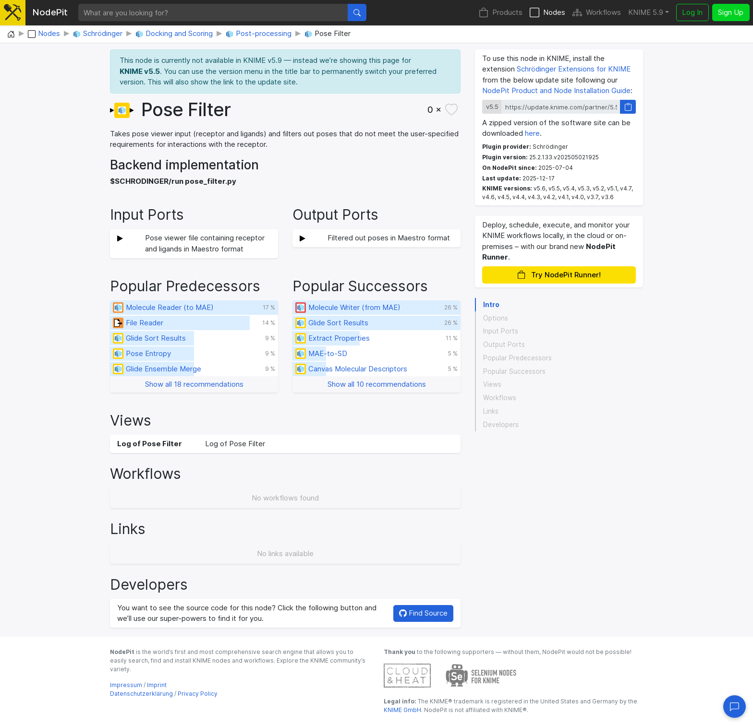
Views (492, 384)
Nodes (547, 12)
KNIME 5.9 (645, 12)
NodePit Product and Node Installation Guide (556, 90)
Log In (692, 12)
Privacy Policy (198, 693)
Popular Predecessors (517, 358)
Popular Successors (514, 371)
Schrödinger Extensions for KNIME (574, 68)
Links (490, 411)
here (532, 133)
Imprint (157, 685)
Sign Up (730, 12)
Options (495, 318)
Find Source (423, 613)
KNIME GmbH (402, 709)
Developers (501, 424)
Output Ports (504, 344)
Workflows (596, 12)
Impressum (126, 685)
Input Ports (500, 331)
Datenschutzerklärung (141, 693)
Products (500, 12)
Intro (491, 305)
